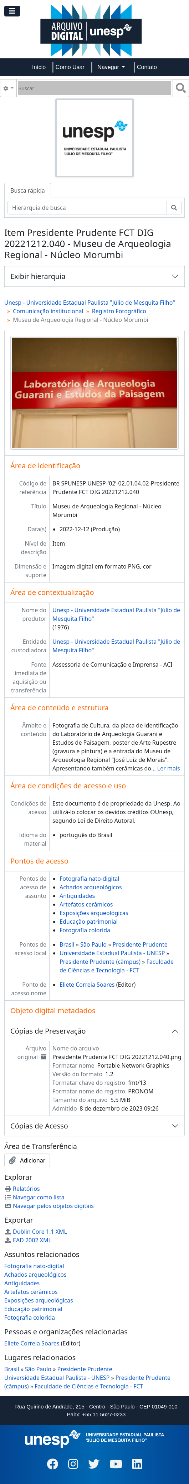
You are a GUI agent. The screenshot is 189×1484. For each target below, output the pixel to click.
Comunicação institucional (48, 311)
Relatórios (22, 1189)
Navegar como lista (34, 1197)
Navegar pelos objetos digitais (49, 1206)
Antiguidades (77, 896)
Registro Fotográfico (119, 311)
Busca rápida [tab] (27, 190)
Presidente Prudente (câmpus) (100, 962)
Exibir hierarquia (38, 276)
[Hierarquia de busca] (87, 207)
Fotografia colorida (85, 930)
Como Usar (70, 67)
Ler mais (168, 768)
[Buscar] (94, 88)
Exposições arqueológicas (94, 913)
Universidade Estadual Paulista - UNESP (112, 953)
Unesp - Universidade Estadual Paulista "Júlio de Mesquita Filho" (89, 302)
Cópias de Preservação (48, 1031)
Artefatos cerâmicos (86, 904)
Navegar (109, 67)
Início (39, 67)
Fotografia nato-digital (89, 879)
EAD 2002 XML (27, 1240)
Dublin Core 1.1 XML (35, 1232)
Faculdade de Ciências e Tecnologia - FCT (89, 1386)
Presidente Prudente (139, 944)
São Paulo (93, 944)
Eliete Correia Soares (87, 984)
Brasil (67, 944)
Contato (147, 67)
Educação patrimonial (89, 921)
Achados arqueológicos (91, 887)
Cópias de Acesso (39, 1126)
